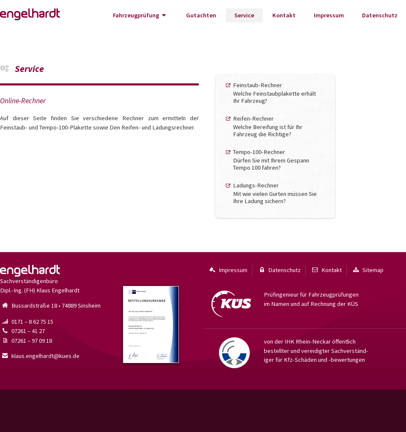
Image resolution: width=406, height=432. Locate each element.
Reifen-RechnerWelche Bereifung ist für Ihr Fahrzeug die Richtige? (267, 126)
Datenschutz (380, 15)
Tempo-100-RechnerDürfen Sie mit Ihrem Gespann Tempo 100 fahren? (271, 159)
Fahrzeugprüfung (140, 15)
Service (244, 15)
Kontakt (284, 15)
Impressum (329, 15)
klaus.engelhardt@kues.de (40, 356)
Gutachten (201, 15)
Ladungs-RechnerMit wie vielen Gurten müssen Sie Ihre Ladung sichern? (275, 193)
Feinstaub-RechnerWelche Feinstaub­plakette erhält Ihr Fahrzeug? (274, 93)
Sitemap (367, 270)
